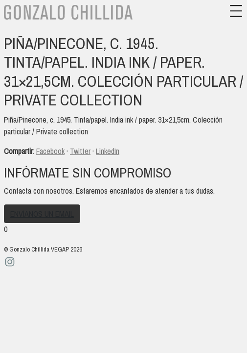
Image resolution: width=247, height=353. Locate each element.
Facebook (50, 151)
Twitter (80, 151)
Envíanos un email (42, 213)
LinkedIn (107, 151)
